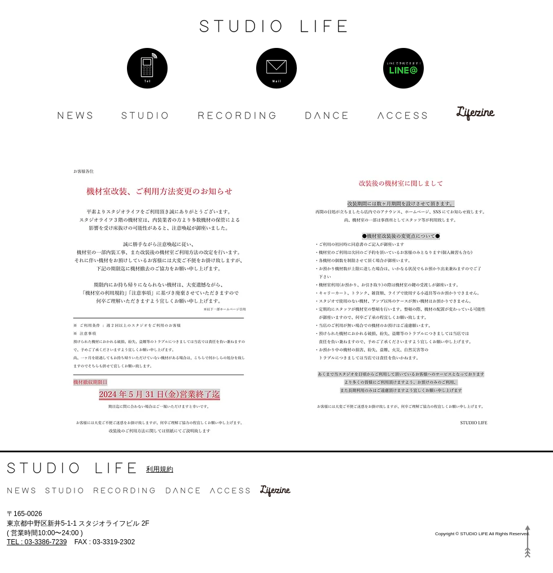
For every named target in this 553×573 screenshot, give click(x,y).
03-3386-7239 (37, 542)
